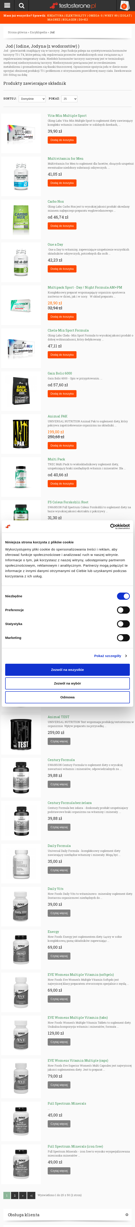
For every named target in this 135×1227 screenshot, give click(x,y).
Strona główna (17, 32)
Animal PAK (58, 416)
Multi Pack (56, 459)
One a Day (55, 244)
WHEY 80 (110, 15)
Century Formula (61, 760)
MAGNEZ (54, 19)
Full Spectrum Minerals (67, 1103)
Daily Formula (59, 846)
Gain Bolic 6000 (60, 373)
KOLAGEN (69, 19)
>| (31, 1195)
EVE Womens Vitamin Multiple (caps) (78, 1060)
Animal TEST (59, 717)
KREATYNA (55, 15)
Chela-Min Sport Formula (68, 330)
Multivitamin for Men (65, 158)
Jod (52, 32)
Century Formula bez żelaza (70, 803)
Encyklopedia (38, 32)
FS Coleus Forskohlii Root (68, 502)
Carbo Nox (56, 201)
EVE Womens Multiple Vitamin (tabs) (78, 1017)
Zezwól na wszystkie (67, 670)
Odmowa (67, 697)
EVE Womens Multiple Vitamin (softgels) (81, 974)
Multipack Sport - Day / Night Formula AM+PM (85, 287)
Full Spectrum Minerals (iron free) (75, 1146)
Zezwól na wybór (67, 683)
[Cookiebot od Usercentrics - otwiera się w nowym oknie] (110, 527)
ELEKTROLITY (76, 15)
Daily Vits (55, 889)
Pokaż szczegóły (107, 656)
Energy (53, 931)
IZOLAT (125, 15)
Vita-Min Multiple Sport (67, 115)
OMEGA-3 (95, 15)
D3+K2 (83, 19)
